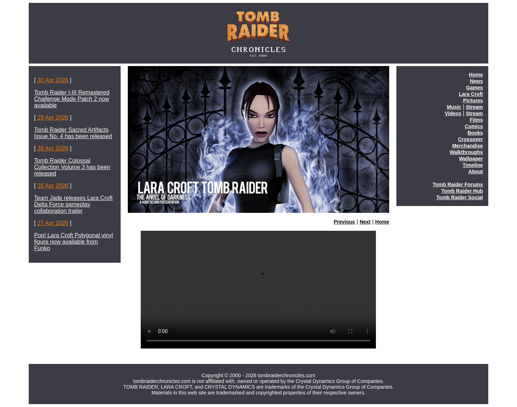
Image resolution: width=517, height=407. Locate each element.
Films (476, 120)
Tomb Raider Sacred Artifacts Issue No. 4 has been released (73, 133)
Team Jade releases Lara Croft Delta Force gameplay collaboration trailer (73, 204)
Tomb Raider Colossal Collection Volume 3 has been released (72, 167)
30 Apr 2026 (52, 80)
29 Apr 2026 (52, 117)
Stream (474, 107)
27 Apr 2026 (52, 223)
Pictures (473, 100)
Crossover (470, 139)
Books (475, 133)
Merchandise (467, 146)
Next (365, 222)
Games (474, 87)
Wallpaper (471, 159)
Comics (474, 126)
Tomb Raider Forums (458, 184)
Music (454, 107)
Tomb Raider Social (459, 197)
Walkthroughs (466, 152)
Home (382, 222)
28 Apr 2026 (52, 148)
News (476, 81)
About (476, 171)
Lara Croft (471, 94)
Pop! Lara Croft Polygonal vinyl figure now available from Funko (73, 241)
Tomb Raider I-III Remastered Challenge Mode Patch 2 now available (72, 98)
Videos (453, 113)
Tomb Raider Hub (462, 191)
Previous (344, 222)
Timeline (472, 165)
